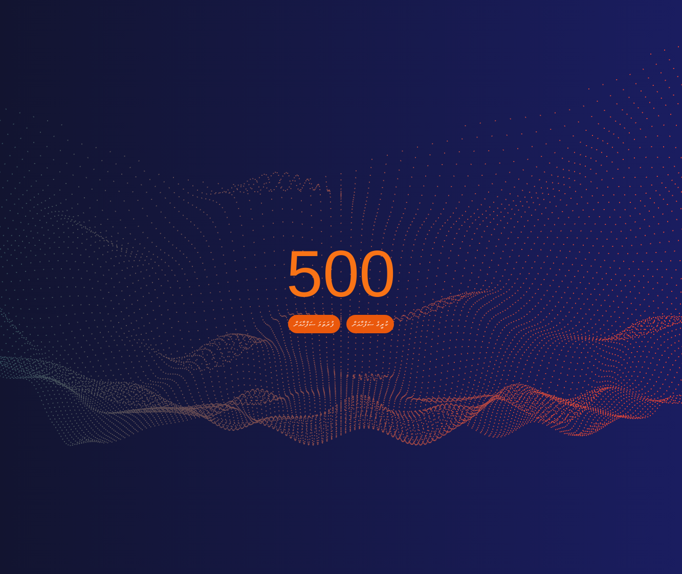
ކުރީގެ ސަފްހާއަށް (370, 324)
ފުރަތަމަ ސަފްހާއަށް (314, 324)
